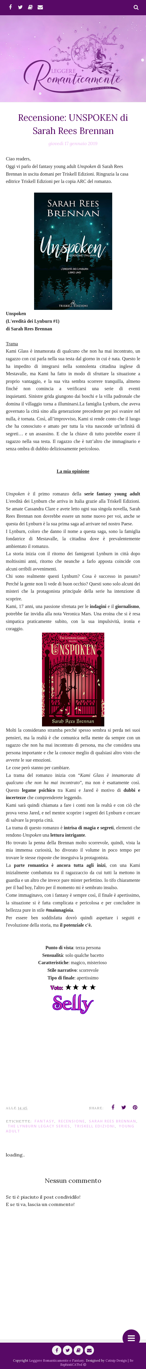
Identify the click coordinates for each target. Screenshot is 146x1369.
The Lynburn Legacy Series (39, 1126)
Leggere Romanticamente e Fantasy (56, 1360)
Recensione (71, 1121)
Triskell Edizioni (94, 1126)
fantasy (44, 1121)
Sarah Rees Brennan (112, 1121)
